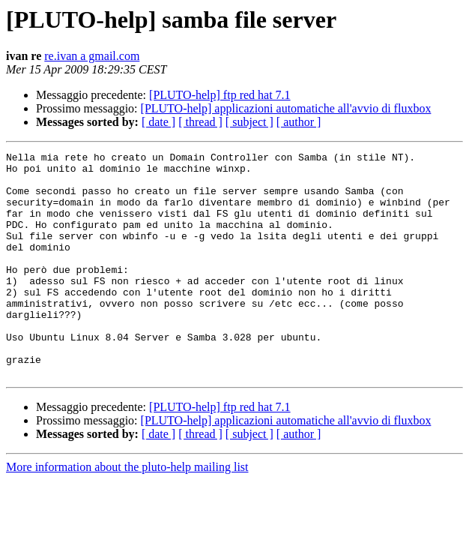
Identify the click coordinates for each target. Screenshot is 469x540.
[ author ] (298, 122)
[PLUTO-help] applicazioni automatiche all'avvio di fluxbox (286, 108)
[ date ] (158, 122)
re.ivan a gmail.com (91, 56)
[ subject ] (249, 122)
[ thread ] (200, 122)
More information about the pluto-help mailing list (127, 512)
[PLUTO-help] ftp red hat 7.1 (220, 94)
